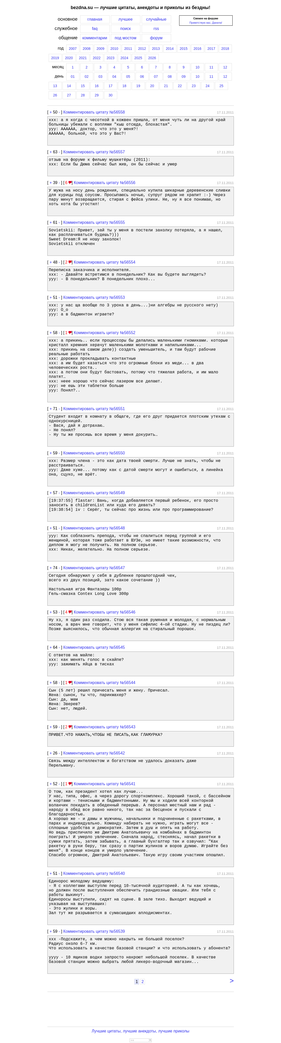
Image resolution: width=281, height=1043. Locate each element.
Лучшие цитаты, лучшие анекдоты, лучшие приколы (141, 1031)
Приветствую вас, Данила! (205, 22)
